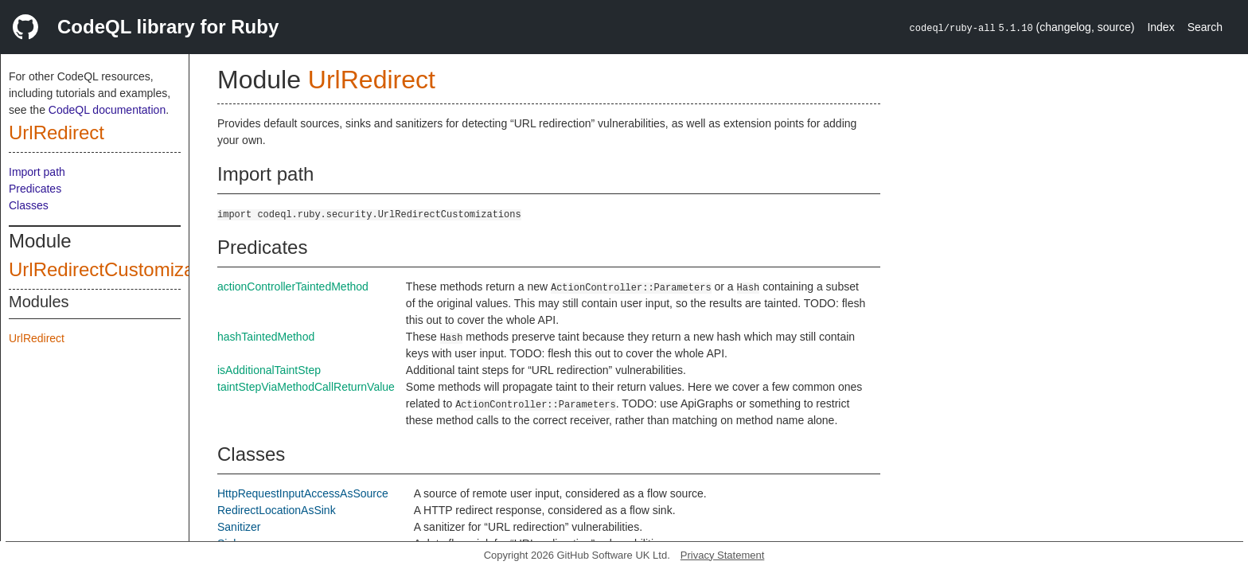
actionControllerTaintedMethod (293, 286)
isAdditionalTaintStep (269, 370)
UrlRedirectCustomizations (122, 269)
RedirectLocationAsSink (276, 510)
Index (1160, 27)
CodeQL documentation (107, 109)
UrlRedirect (56, 132)
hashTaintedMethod (265, 336)
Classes (29, 205)
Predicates (35, 188)
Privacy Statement (723, 555)
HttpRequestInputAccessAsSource (302, 493)
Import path (37, 172)
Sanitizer (238, 526)
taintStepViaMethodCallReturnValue (306, 386)
